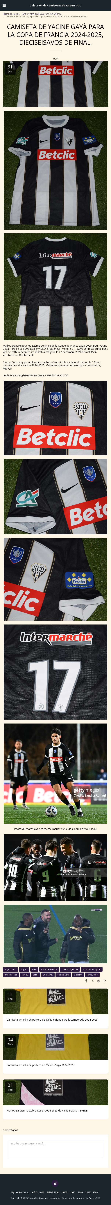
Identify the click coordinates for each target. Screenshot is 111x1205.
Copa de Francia (49, 969)
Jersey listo (92, 974)
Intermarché (11, 974)
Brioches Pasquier (92, 969)
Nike (34, 969)
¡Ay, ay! (25, 974)
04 (10, 1041)
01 (10, 1086)
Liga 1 (36, 974)
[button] (4, 5)
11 (10, 996)
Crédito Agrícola (70, 969)
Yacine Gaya (63, 974)
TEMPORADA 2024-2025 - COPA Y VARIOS (41, 13)
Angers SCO (10, 969)
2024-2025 (48, 974)
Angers (24, 969)
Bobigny (78, 974)
